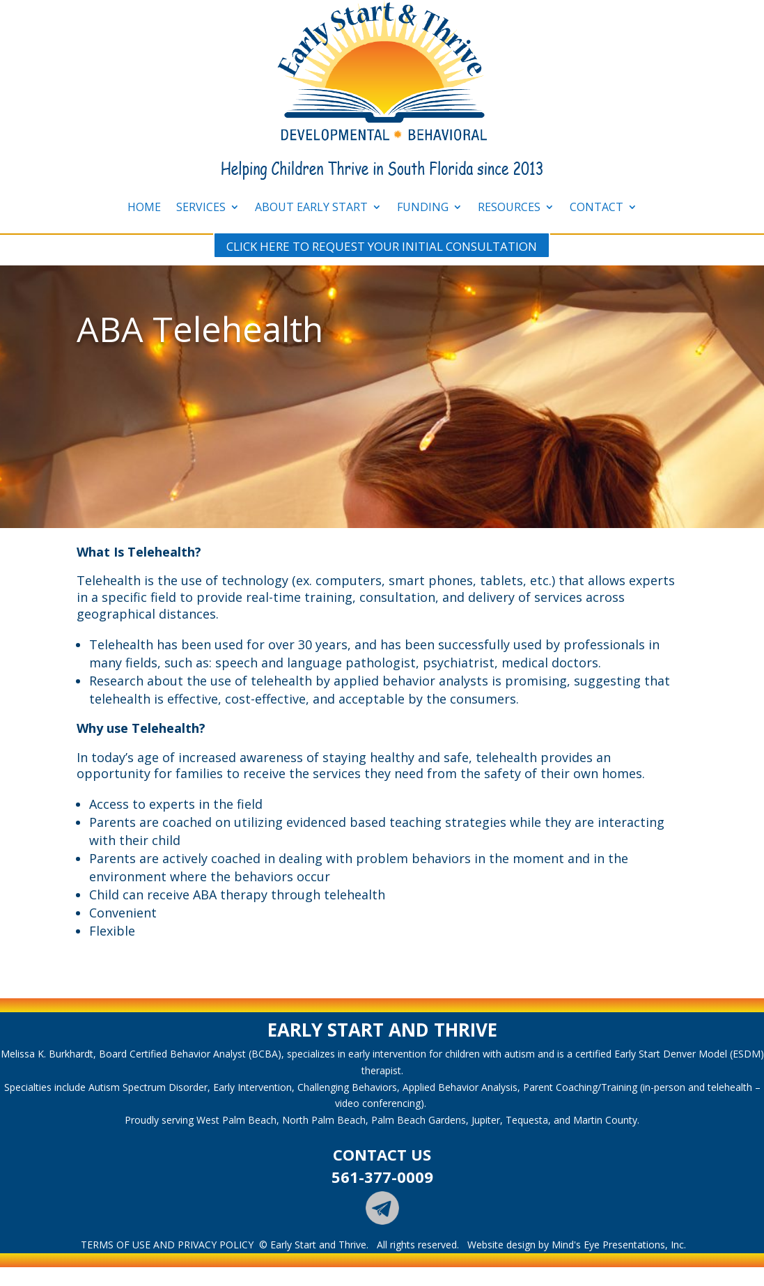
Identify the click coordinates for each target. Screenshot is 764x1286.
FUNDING (423, 207)
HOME (144, 207)
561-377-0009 (382, 1176)
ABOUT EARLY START (311, 207)
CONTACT (596, 207)
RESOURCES (509, 207)
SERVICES (201, 207)
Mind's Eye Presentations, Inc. (619, 1244)
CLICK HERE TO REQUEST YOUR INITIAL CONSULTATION (381, 246)
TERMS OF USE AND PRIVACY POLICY (167, 1244)
